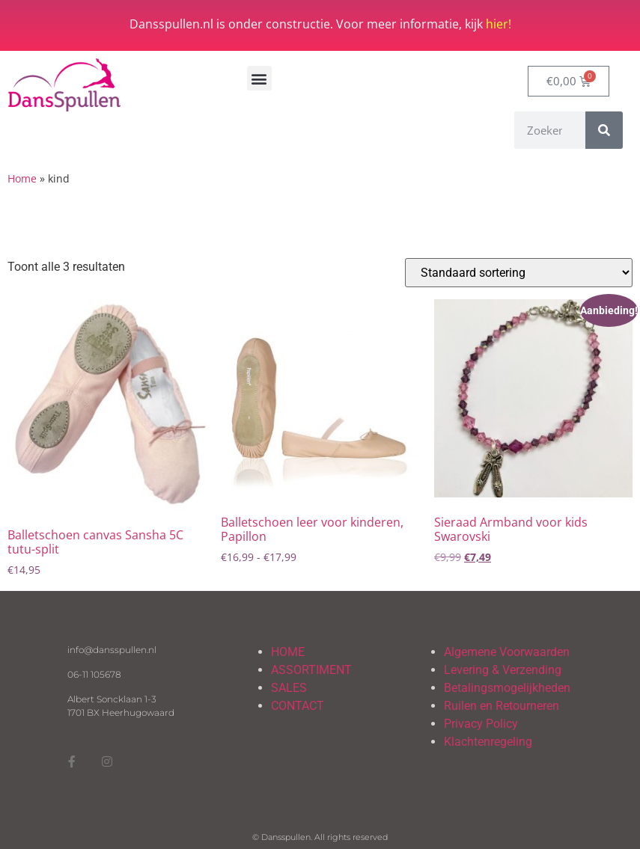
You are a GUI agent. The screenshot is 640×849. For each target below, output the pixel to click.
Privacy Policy (481, 724)
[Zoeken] (604, 130)
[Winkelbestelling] (519, 272)
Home (22, 178)
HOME (288, 652)
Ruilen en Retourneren (501, 706)
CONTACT (297, 706)
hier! (498, 24)
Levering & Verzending (502, 670)
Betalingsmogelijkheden (507, 688)
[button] (259, 78)
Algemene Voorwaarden (507, 652)
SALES (289, 688)
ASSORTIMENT (311, 670)
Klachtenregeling (488, 742)
